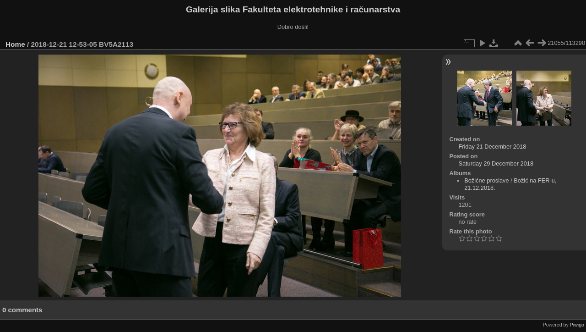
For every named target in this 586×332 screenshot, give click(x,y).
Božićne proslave (486, 180)
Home (15, 44)
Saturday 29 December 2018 (495, 163)
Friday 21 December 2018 (492, 146)
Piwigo (577, 324)
